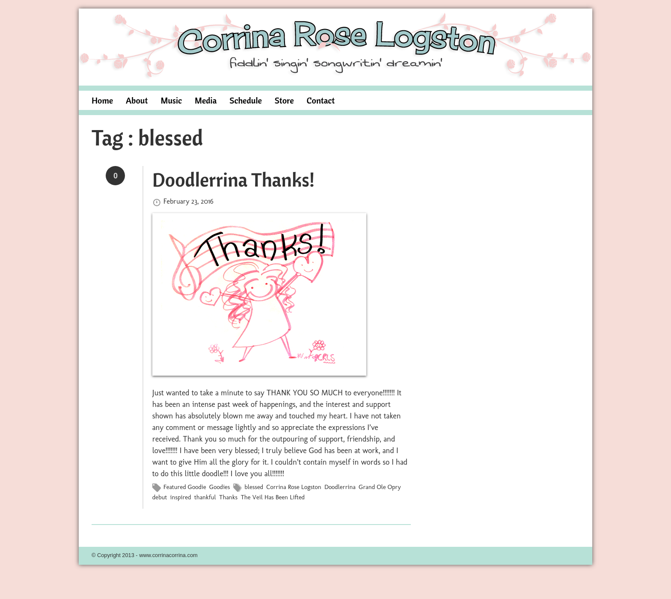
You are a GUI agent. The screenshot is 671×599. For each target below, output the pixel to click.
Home (102, 100)
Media (206, 100)
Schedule (245, 100)
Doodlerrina (340, 487)
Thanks (228, 497)
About (137, 100)
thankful (205, 497)
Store (284, 100)
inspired (180, 497)
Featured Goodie (184, 487)
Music (171, 100)
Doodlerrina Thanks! (233, 179)
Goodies (219, 487)
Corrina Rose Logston (294, 487)
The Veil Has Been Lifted (272, 497)
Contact (321, 100)
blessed (253, 487)
